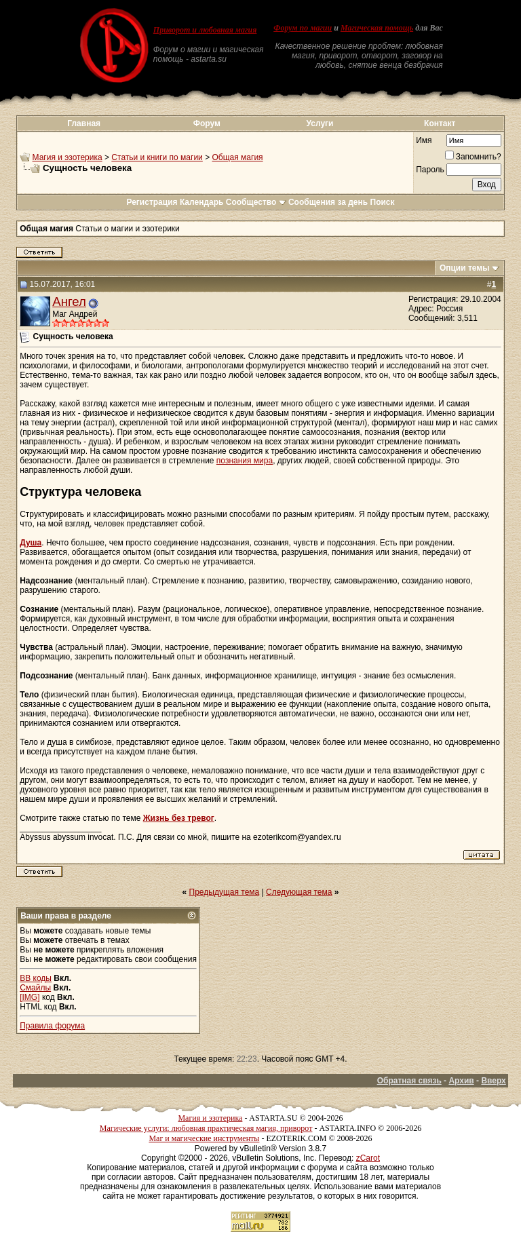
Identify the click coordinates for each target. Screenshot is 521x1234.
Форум (206, 123)
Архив (461, 1080)
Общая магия (237, 157)
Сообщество (256, 202)
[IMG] (29, 997)
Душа (30, 542)
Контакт (439, 123)
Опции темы (465, 268)
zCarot (368, 1158)
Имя (423, 140)
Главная (83, 123)
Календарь (202, 202)
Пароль (430, 169)
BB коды (36, 978)
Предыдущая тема (224, 892)
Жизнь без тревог (178, 818)
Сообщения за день (328, 202)
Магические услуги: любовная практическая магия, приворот (206, 1128)
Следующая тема (299, 892)
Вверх (493, 1080)
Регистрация (151, 202)
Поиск (382, 202)
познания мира (244, 460)
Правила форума (52, 1025)
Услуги (320, 123)
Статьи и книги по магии (156, 157)
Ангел (69, 301)
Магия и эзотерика (67, 157)
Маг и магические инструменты (204, 1138)
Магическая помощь (377, 28)
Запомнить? (473, 156)
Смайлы (35, 987)
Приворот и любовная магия (205, 30)
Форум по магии (302, 28)
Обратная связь (409, 1080)
